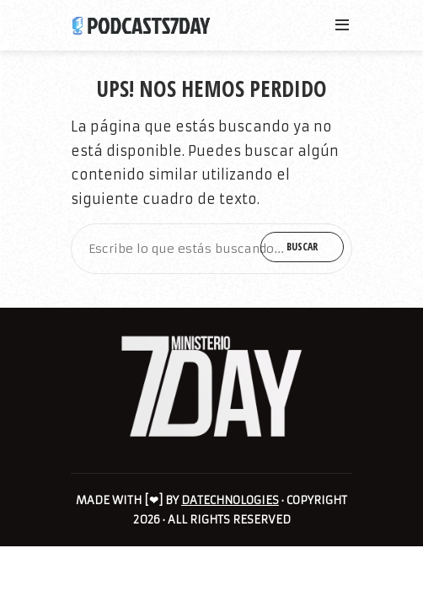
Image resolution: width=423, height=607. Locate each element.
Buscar (302, 246)
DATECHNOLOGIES (230, 500)
